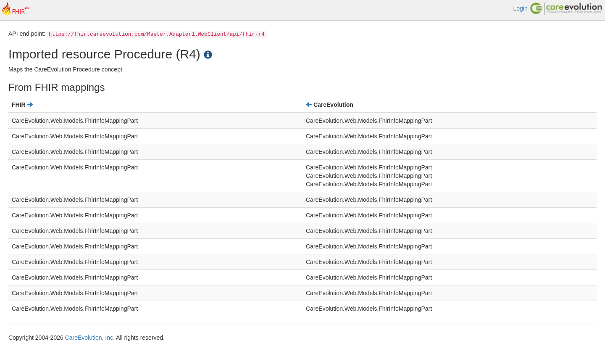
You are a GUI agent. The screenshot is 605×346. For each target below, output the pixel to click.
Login (520, 8)
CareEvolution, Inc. (90, 337)
